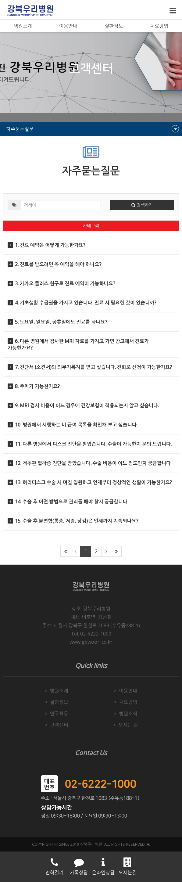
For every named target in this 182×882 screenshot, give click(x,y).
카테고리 (91, 226)
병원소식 (128, 713)
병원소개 (23, 26)
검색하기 (142, 205)
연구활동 (59, 713)
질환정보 (114, 26)
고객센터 (59, 725)
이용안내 (68, 26)
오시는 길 (128, 725)
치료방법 (159, 26)
